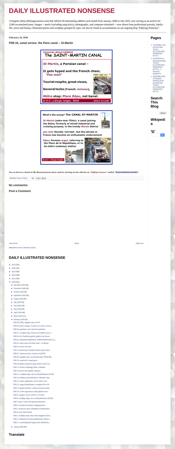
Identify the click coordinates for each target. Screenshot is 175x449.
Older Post (139, 243)
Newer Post (13, 243)
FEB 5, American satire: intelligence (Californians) (31, 409)
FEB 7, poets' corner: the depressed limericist (29, 402)
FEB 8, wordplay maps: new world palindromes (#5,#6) (33, 398)
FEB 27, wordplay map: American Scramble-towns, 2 (32, 333)
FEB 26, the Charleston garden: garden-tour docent (31, 336)
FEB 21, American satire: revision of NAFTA (29, 353)
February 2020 (19, 319)
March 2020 (18, 316)
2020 (14, 282)
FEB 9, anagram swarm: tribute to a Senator (29, 395)
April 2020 (18, 312)
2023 (14, 271)
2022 (14, 275)
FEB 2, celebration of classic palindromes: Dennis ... (32, 419)
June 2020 (17, 306)
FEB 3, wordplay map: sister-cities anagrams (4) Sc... (32, 415)
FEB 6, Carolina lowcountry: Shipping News (29, 405)
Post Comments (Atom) (27, 247)
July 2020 (17, 302)
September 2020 (20, 295)
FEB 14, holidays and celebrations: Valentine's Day (31, 378)
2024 (14, 268)
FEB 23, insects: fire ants (22, 346)
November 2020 (20, 288)
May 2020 (17, 309)
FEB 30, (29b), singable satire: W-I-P (26, 322)
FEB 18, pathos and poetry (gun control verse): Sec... (32, 364)
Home (77, 243)
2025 (14, 265)
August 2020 (18, 299)
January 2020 (19, 427)
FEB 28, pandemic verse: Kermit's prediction (29, 329)
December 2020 (19, 285)
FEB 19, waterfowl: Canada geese (25, 360)
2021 (14, 278)
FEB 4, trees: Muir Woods (22, 412)
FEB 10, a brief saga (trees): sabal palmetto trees (30, 391)
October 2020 (19, 292)
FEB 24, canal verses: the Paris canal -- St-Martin (31, 343)
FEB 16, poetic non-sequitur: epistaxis (27, 371)
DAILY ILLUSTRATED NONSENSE (62, 10)
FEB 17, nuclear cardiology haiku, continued (29, 367)
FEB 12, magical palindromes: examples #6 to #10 (31, 384)
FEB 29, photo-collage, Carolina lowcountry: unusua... (32, 326)
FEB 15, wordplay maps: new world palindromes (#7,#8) (33, 374)
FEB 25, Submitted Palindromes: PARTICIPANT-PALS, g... (34, 340)
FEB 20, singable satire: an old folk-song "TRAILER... (32, 357)
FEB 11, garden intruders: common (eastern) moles (31, 388)
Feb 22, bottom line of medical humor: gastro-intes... (32, 350)
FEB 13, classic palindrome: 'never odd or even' (30, 381)
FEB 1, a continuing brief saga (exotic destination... (31, 422)
